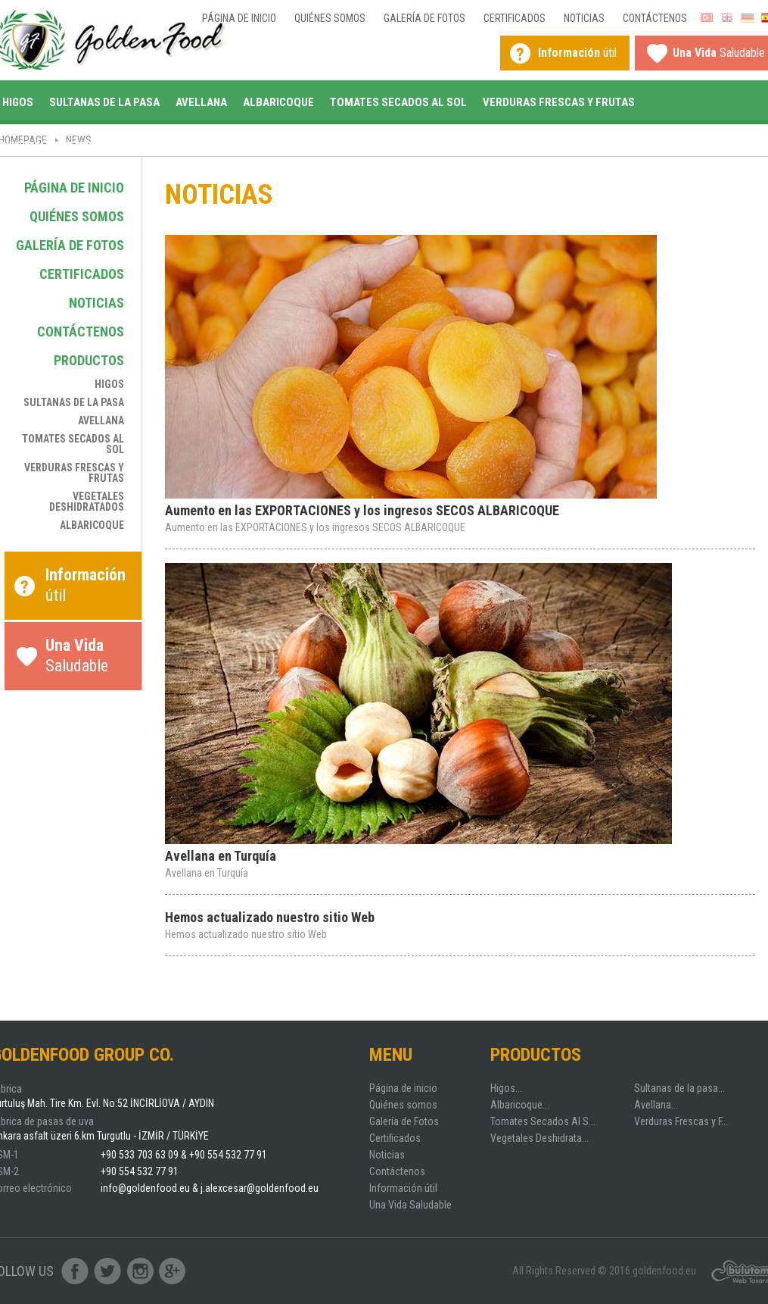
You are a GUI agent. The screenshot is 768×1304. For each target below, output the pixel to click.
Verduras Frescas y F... (681, 1121)
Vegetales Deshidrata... (539, 1138)
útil (577, 52)
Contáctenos (655, 18)
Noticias (584, 18)
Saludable (89, 659)
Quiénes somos (329, 18)
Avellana (201, 102)
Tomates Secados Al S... (542, 1121)
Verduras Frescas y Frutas (559, 102)
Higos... (506, 1088)
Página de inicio (239, 18)
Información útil (403, 1188)
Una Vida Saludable (410, 1205)
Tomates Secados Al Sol (398, 102)
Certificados (514, 18)
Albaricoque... (519, 1105)
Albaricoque (278, 102)
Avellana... (656, 1105)
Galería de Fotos (424, 18)
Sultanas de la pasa (104, 102)
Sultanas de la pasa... (679, 1088)
